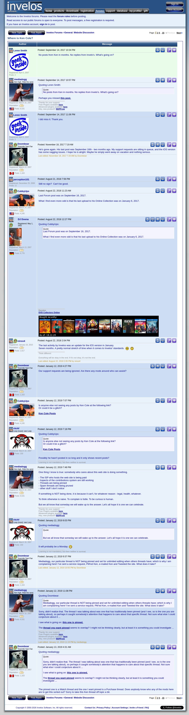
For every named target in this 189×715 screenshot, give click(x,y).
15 (163, 33)
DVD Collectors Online (49, 312)
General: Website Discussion (79, 32)
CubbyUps (23, 191)
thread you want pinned (56, 627)
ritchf (16, 428)
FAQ (147, 708)
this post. (65, 98)
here (61, 105)
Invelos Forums (54, 32)
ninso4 (21, 341)
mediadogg (20, 79)
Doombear (23, 143)
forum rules (63, 16)
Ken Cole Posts (47, 413)
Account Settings (120, 708)
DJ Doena (23, 219)
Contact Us (90, 708)
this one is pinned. (73, 622)
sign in (43, 24)
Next (180, 33)
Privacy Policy (103, 708)
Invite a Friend (136, 708)
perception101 (21, 179)
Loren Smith (20, 50)
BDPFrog (60, 109)
